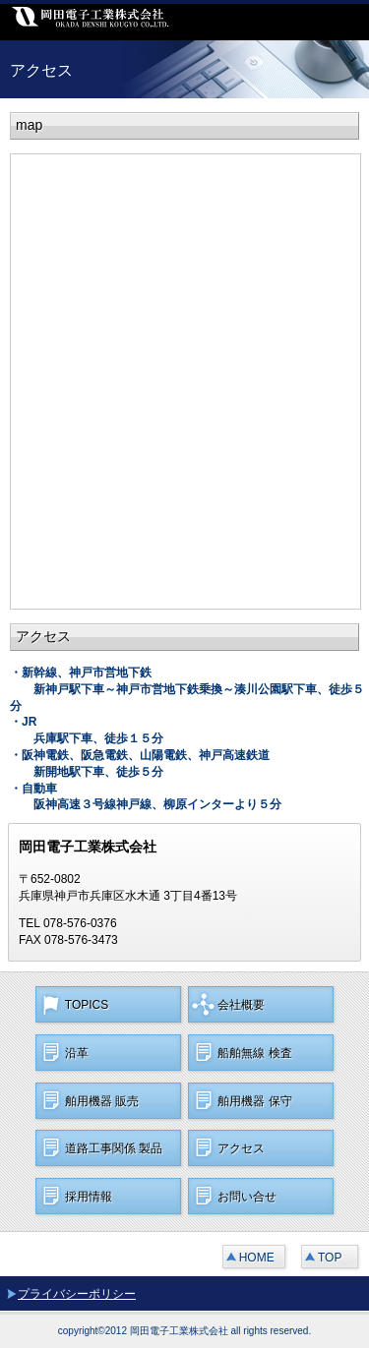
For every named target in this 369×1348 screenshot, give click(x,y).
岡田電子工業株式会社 (147, 22)
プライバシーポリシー (77, 1294)
